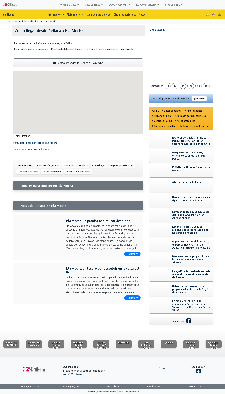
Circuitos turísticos (28, 171)
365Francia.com (195, 386)
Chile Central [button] (92, 4)
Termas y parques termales (191, 116)
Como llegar (98, 165)
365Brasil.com (112, 386)
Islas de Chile (36, 21)
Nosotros (164, 368)
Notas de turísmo (51, 171)
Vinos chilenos (194, 110)
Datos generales (173, 110)
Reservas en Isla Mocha (78, 171)
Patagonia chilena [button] (146, 4)
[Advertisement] (181, 57)
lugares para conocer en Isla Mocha (37, 142)
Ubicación (69, 165)
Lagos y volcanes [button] (118, 4)
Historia (83, 165)
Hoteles (200, 98)
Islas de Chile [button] (172, 4)
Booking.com (157, 29)
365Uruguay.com (71, 386)
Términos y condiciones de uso (101, 391)
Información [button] (54, 14)
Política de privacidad (129, 391)
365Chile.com (153, 386)
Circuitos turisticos (125, 14)
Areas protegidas (186, 121)
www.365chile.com (73, 374)
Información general (48, 165)
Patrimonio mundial (164, 126)
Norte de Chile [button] (68, 4)
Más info (132, 254)
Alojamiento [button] (74, 14)
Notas (142, 14)
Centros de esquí (163, 121)
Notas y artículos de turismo (195, 126)
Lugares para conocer (98, 14)
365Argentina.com (30, 386)
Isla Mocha (8, 14)
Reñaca (45, 149)
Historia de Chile (163, 116)
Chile (23, 21)
